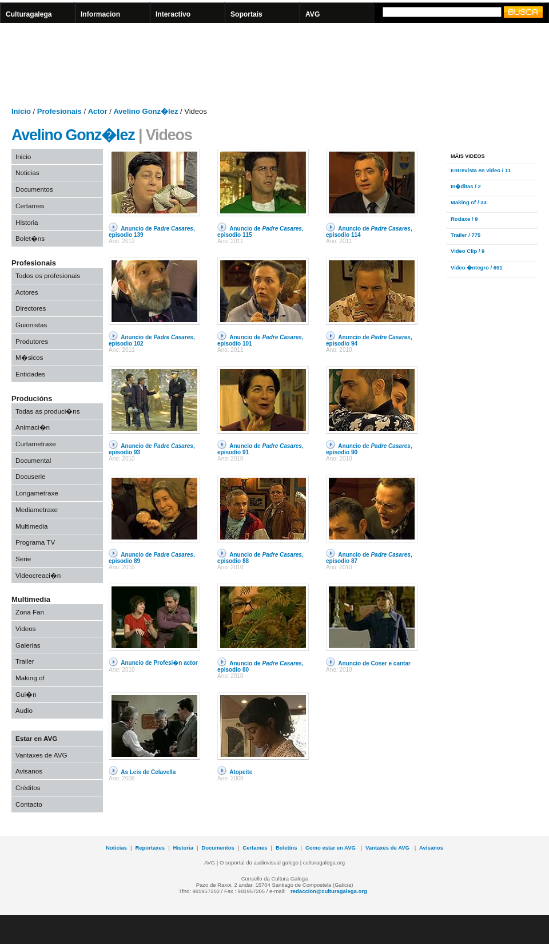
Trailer (24, 661)
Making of (30, 677)
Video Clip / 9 (467, 251)
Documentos (34, 189)
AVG (312, 14)
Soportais (246, 14)
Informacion (100, 14)
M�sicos (29, 357)
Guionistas (31, 324)
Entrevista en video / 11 (481, 170)
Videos (25, 628)
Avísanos (431, 847)
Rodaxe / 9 (464, 219)
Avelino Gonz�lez (73, 135)
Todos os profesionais (47, 275)
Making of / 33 (469, 202)
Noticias (27, 172)
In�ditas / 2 (466, 186)
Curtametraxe (35, 443)
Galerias (28, 645)
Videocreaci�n (38, 575)
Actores (26, 292)
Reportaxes (150, 847)
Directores (30, 308)
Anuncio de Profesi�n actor (159, 663)
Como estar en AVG (331, 847)
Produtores (31, 341)
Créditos (28, 787)
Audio (24, 710)
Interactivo (173, 14)
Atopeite (240, 772)
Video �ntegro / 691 (477, 267)
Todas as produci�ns (47, 411)
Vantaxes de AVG (41, 755)
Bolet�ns (30, 238)
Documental (33, 460)
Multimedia (31, 526)
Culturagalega (29, 14)
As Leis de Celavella (148, 772)
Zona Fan (29, 612)
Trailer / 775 (465, 235)
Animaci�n (32, 427)
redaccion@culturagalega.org (329, 891)
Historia (26, 222)
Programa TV (35, 542)
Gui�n (26, 694)
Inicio (23, 156)
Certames (30, 205)
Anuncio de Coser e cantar (374, 663)
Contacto (28, 804)
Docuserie (30, 476)
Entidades (30, 374)
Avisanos (28, 771)
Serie (23, 558)
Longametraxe (36, 493)
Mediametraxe (36, 509)
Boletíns (286, 847)
